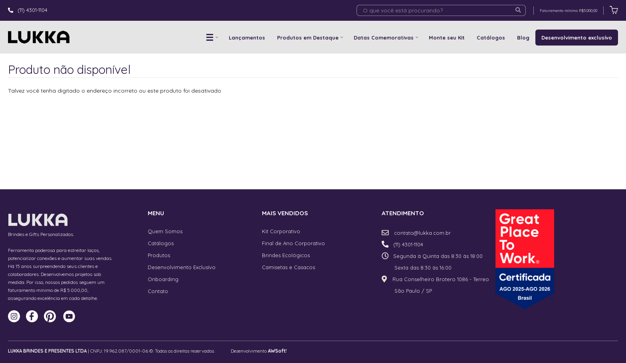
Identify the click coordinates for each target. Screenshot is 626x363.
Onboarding (163, 279)
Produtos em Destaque (308, 37)
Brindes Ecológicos (286, 255)
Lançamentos (247, 37)
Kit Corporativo (281, 231)
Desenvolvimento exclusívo (576, 37)
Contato (158, 291)
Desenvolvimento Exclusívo (182, 267)
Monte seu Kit (447, 37)
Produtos (159, 255)
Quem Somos (165, 231)
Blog (523, 37)
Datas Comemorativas (384, 37)
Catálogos (491, 37)
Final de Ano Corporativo (293, 243)
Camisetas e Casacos (288, 267)
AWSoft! (277, 351)
